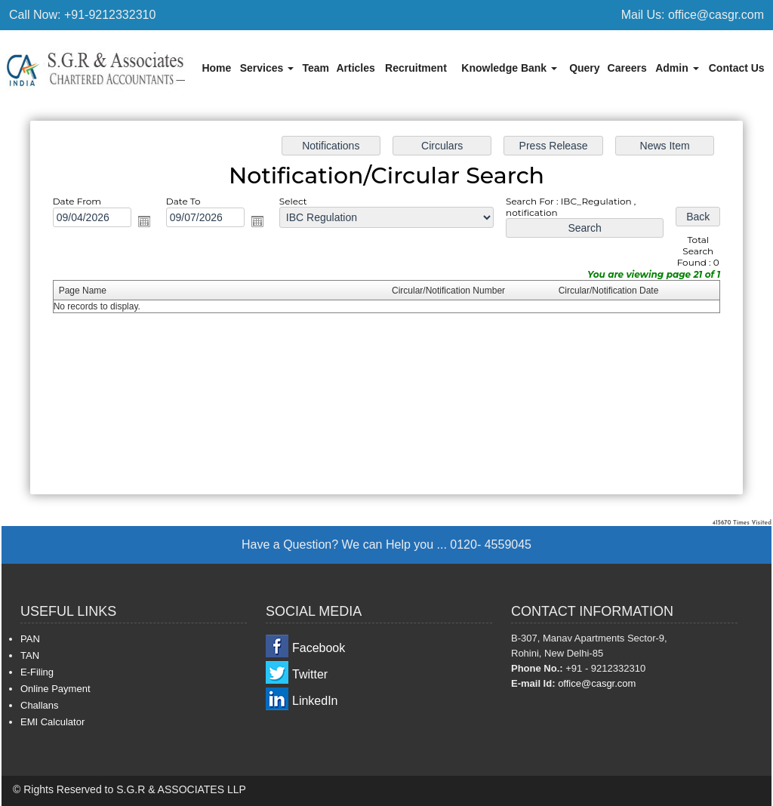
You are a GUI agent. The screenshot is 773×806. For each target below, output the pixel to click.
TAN (29, 655)
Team (315, 68)
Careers (627, 68)
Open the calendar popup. (157, 226)
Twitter (310, 674)
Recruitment (416, 68)
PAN (30, 638)
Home (216, 68)
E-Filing (37, 672)
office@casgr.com (597, 683)
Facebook (318, 647)
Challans (39, 705)
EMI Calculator (52, 722)
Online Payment (55, 688)
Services (267, 68)
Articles (355, 68)
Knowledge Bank (509, 68)
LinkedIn (315, 700)
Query (584, 68)
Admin (676, 68)
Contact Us (737, 68)
